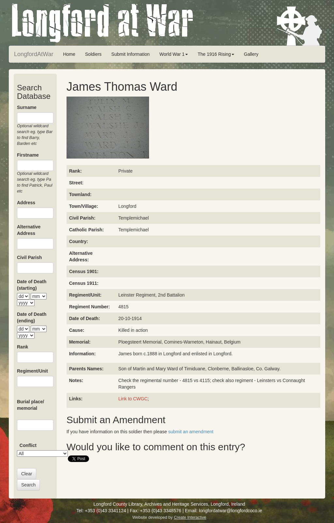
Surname (27, 107)
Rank (22, 346)
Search (28, 484)
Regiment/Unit (32, 371)
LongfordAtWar (33, 54)
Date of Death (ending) (31, 317)
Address (26, 202)
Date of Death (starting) (31, 285)
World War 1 (173, 54)
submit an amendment (191, 431)
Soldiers (93, 54)
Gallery (251, 54)
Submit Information (130, 54)
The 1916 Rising (216, 54)
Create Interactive (190, 517)
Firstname (28, 155)
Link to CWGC (132, 398)
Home (69, 54)
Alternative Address (28, 230)
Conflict (28, 445)
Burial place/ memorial (30, 405)
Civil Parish (29, 257)
